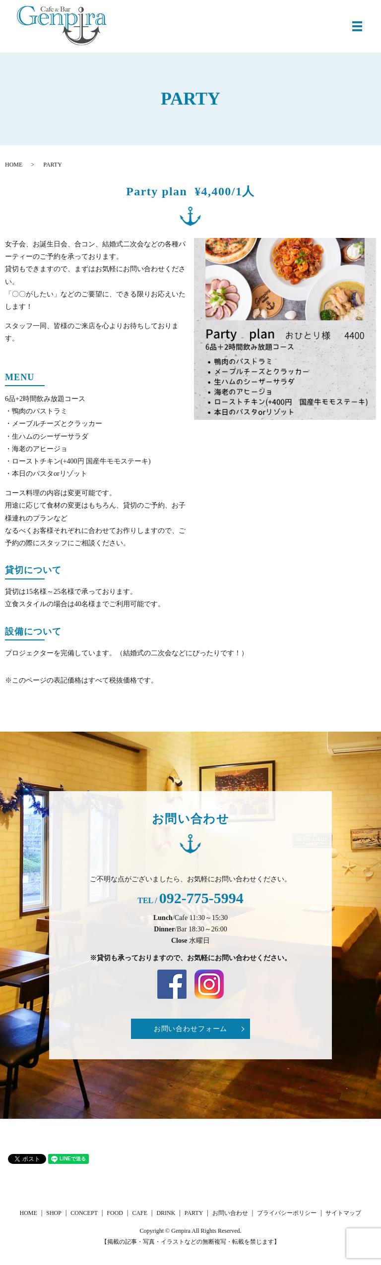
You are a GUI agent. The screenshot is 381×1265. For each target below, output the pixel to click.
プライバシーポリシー (287, 1212)
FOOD (115, 1212)
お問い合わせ (230, 1212)
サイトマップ (343, 1212)
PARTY (194, 1212)
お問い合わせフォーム (190, 1029)
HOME (13, 164)
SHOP (54, 1212)
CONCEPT (84, 1212)
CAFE (139, 1212)
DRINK (165, 1212)
